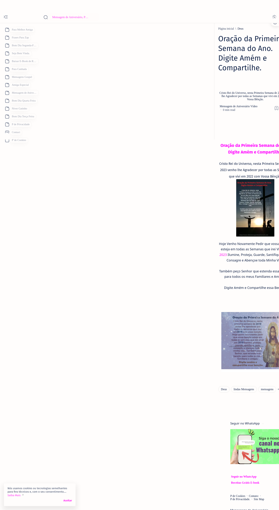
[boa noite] (205, 477)
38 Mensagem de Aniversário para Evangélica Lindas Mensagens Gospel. (222, 244)
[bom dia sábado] (212, 354)
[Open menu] (6, 17)
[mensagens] (97, 336)
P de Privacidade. (205, 112)
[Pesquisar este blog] (70, 17)
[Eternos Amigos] (212, 256)
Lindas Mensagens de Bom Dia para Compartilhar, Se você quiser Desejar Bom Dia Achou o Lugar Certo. (222, 392)
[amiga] (206, 277)
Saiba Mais (14, 495)
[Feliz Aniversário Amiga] (217, 200)
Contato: (218, 108)
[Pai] (201, 468)
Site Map (223, 112)
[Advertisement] (139, 5)
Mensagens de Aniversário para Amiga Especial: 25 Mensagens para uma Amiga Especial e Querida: (221, 289)
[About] (7, 30)
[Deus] (70, 28)
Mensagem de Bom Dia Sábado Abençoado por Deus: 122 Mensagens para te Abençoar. (222, 366)
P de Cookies (202, 108)
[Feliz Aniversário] (210, 459)
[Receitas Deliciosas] (225, 468)
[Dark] (274, 17)
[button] (113, 337)
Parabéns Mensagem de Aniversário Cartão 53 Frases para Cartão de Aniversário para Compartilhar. (222, 174)
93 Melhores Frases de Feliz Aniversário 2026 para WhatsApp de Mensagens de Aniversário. (221, 341)
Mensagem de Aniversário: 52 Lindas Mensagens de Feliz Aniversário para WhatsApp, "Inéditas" (220, 315)
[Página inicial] (56, 28)
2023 (59, 211)
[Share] (186, 84)
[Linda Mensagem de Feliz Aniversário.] (225, 303)
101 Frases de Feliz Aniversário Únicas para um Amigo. (221, 265)
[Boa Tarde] (206, 441)
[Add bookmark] (172, 84)
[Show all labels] (205, 485)
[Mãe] (233, 459)
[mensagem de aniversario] (217, 329)
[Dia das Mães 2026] (210, 450)
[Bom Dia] (208, 380)
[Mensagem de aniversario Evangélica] (224, 234)
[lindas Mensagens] (73, 336)
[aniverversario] (211, 406)
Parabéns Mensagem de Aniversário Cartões (218, 413)
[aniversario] (209, 162)
